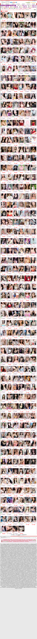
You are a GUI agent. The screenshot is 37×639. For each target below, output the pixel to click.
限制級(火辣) (7, 8)
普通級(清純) (16, 8)
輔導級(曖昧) (11, 8)
